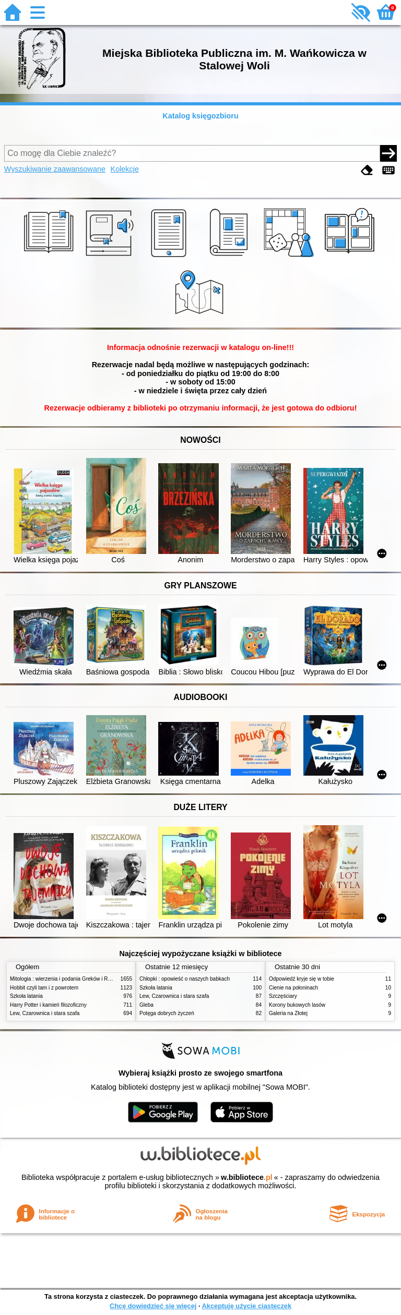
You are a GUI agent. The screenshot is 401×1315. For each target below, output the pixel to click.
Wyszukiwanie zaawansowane (54, 169)
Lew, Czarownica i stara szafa (44, 1013)
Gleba (146, 1005)
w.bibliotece (247, 1177)
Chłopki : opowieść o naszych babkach (184, 979)
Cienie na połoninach (293, 988)
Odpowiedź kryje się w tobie (301, 979)
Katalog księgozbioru (200, 116)
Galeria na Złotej (288, 1013)
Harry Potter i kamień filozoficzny (48, 1005)
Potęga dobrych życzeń (166, 1013)
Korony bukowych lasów (297, 1005)
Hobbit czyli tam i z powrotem (44, 988)
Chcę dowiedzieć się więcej (153, 1306)
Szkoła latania (26, 996)
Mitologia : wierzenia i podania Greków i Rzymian (67, 979)
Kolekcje (125, 169)
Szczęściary (283, 996)
